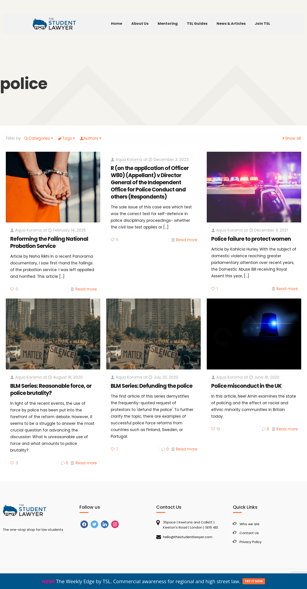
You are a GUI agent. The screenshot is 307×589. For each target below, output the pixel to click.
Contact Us (249, 533)
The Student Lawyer (31, 578)
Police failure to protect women (251, 239)
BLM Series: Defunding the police (151, 386)
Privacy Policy (250, 541)
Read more (86, 289)
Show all (291, 138)
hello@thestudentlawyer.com (187, 537)
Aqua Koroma (28, 230)
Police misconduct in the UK (246, 386)
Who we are (249, 524)
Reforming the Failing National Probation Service (49, 242)
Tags (67, 138)
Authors (91, 138)
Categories (39, 138)
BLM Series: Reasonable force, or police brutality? (51, 389)
